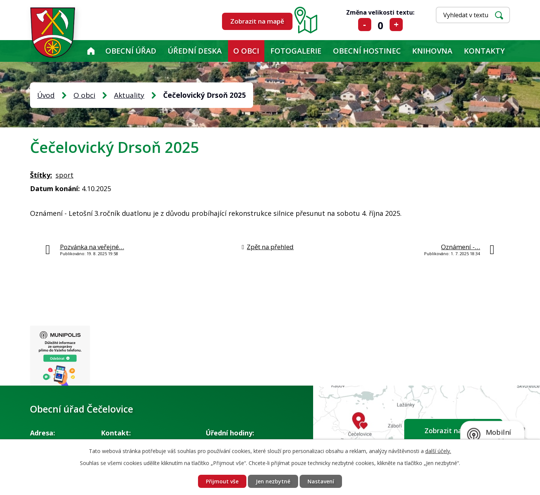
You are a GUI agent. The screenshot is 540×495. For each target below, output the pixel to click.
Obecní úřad (130, 51)
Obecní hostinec (367, 51)
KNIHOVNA (432, 51)
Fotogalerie (295, 51)
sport (65, 174)
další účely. (438, 451)
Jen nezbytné (273, 481)
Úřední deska (195, 51)
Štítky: (41, 174)
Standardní (380, 24)
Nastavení (321, 481)
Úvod (90, 51)
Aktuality (129, 95)
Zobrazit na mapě (257, 21)
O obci (246, 51)
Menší (364, 24)
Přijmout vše (222, 481)
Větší (396, 24)
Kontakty (484, 51)
